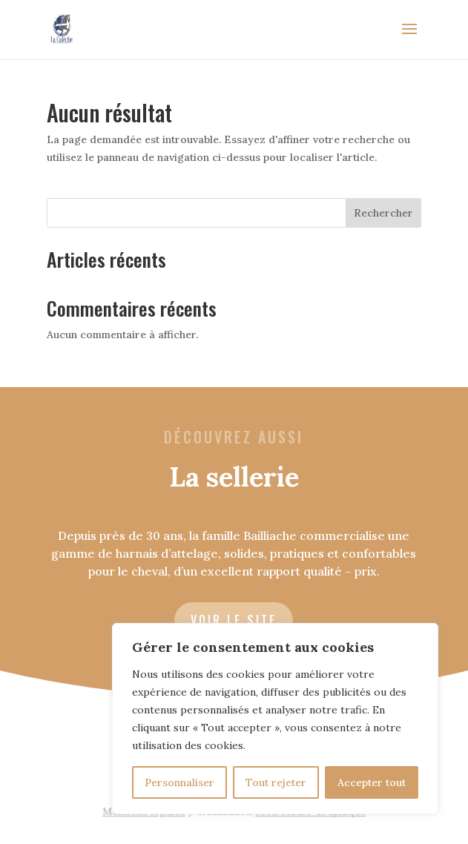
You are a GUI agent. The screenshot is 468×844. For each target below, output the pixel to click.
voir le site (234, 620)
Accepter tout (371, 782)
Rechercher (383, 213)
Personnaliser (179, 782)
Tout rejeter (275, 782)
